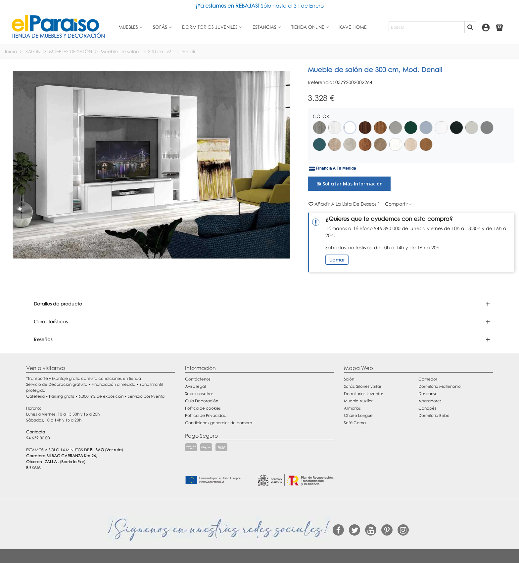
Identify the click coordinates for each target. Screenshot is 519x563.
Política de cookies (203, 408)
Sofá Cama (355, 422)
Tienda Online (307, 27)
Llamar (337, 259)
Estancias (264, 27)
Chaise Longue (358, 415)
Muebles (128, 27)
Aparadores (430, 400)
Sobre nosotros (199, 393)
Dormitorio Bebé (433, 415)
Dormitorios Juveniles (364, 393)
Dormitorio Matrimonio (439, 386)
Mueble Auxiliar (358, 400)
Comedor (427, 379)
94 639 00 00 (38, 437)
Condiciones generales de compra (218, 422)
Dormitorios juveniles (210, 27)
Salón (349, 379)
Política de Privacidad (205, 415)
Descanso (428, 393)
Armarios (352, 408)
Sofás (160, 27)
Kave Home (353, 27)
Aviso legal (195, 386)
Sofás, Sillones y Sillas (363, 386)
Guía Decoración (201, 400)
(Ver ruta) (114, 449)
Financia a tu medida (332, 168)
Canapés (427, 408)
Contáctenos (198, 379)
